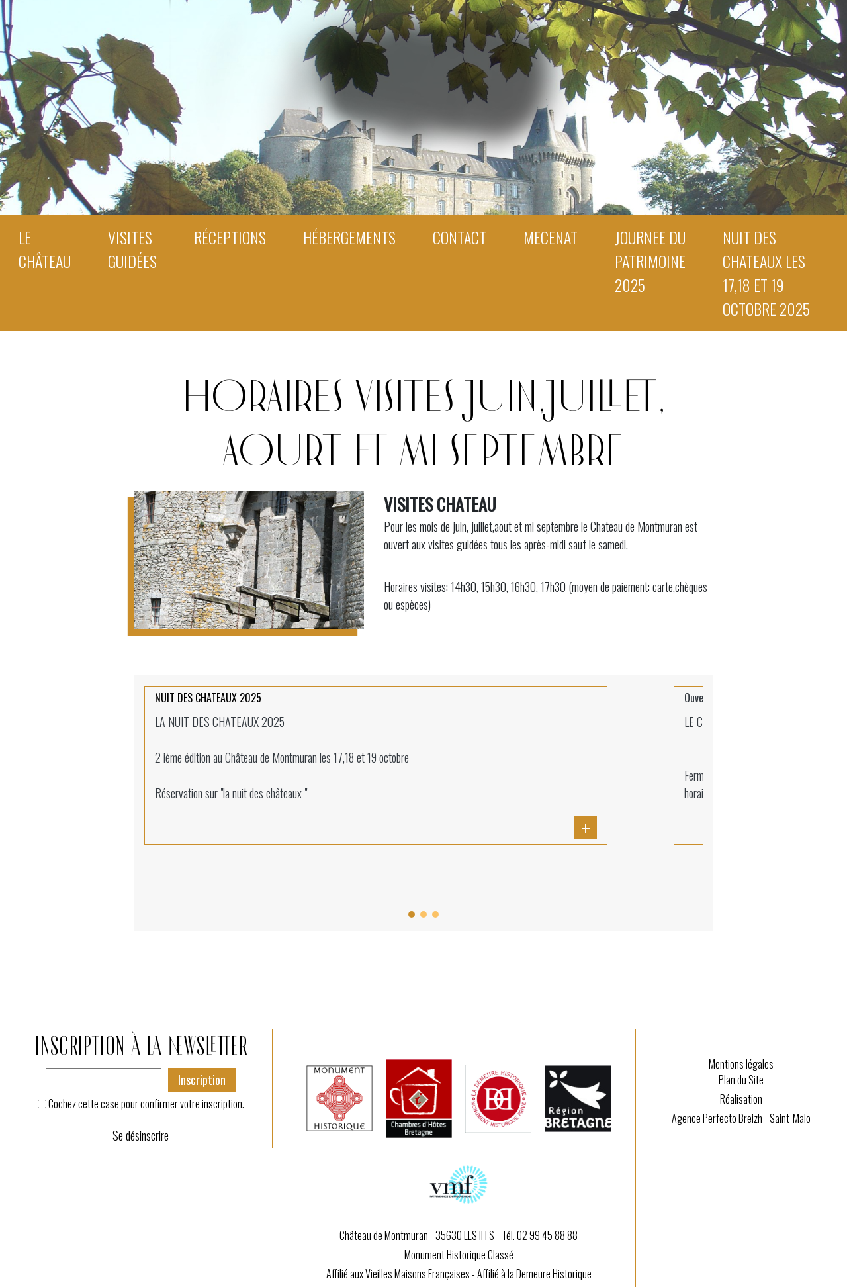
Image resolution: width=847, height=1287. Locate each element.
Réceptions (230, 237)
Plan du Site (741, 1080)
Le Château (45, 249)
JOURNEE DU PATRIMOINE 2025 (650, 261)
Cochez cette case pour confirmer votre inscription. (146, 1104)
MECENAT (550, 237)
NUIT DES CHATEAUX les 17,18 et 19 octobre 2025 (766, 272)
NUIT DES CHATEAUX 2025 (208, 698)
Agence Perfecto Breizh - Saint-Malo (741, 1118)
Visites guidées (132, 249)
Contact (459, 237)
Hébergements (349, 237)
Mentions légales (741, 1064)
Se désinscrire (140, 1135)
